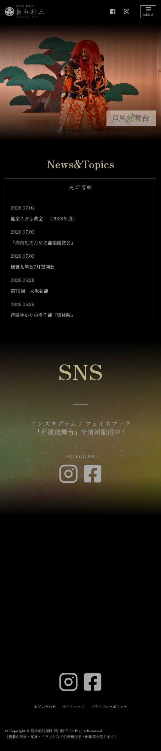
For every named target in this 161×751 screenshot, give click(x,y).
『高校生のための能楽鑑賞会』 (43, 242)
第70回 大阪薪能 (29, 290)
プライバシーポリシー (109, 706)
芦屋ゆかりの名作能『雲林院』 (43, 315)
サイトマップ (73, 706)
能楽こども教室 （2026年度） (44, 218)
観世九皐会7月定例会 (33, 266)
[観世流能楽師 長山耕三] (25, 12)
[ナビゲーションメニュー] (148, 11)
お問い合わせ (45, 706)
